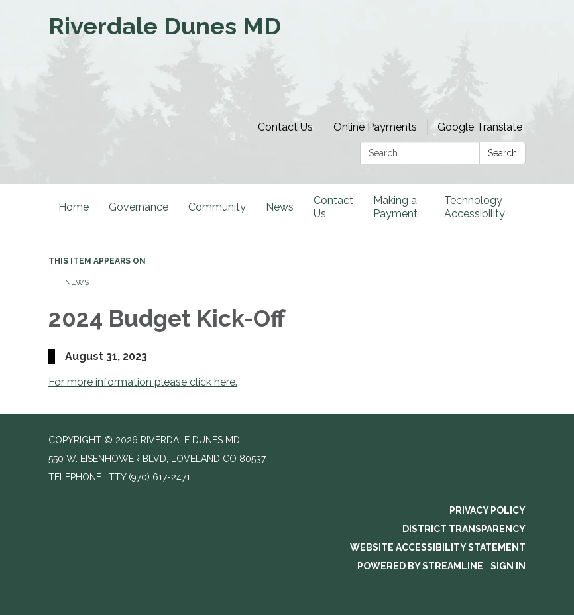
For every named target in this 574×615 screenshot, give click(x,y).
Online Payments (375, 127)
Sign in (508, 566)
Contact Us (285, 127)
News (280, 207)
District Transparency (464, 529)
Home (73, 207)
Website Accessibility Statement (438, 547)
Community (217, 207)
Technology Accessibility (474, 207)
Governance (138, 207)
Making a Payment (395, 207)
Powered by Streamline (420, 566)
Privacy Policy (487, 510)
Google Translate (479, 127)
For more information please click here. (142, 382)
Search (502, 153)
